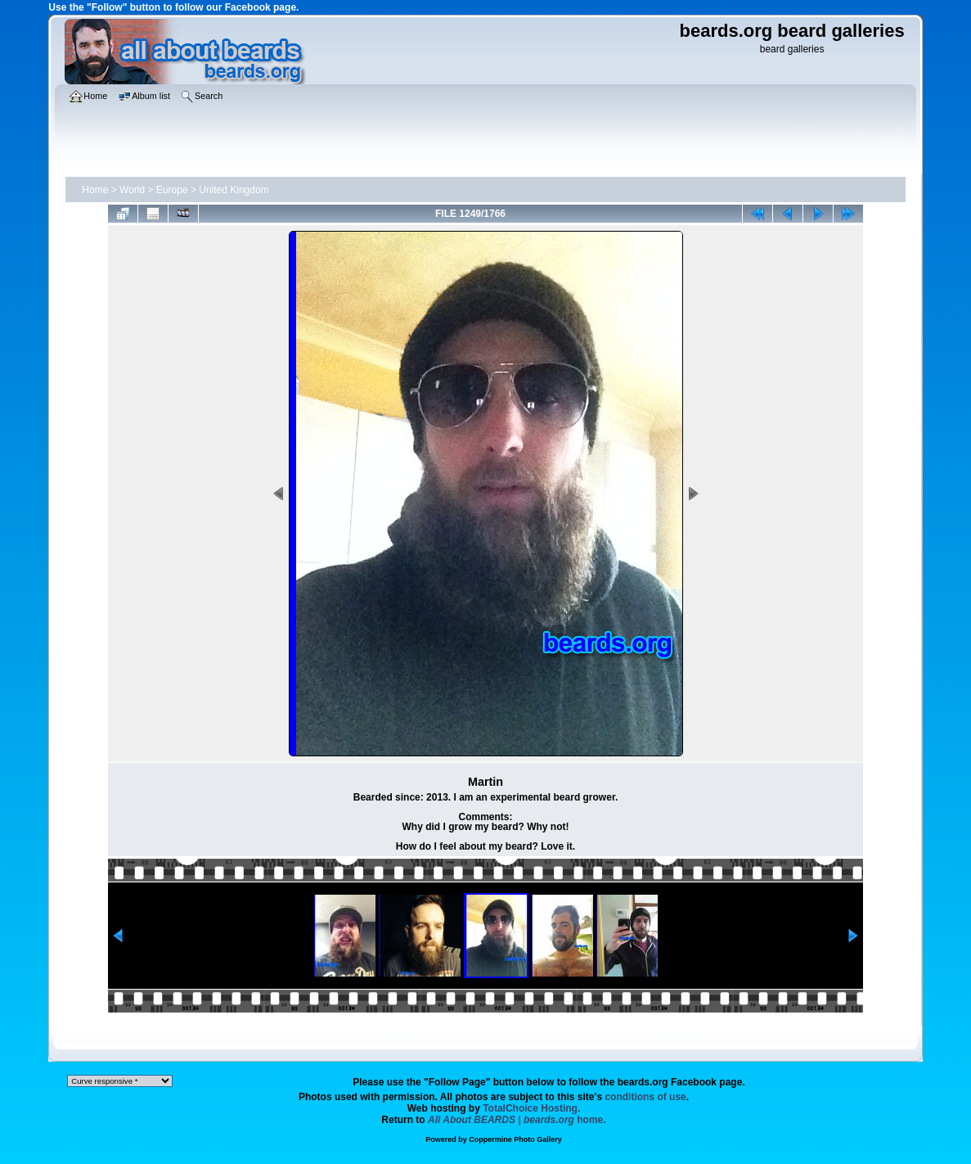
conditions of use (645, 1097)
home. (517, 1120)
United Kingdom (233, 190)
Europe (172, 190)
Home (95, 190)
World (132, 190)
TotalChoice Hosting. (531, 1108)
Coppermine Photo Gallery (515, 1139)
